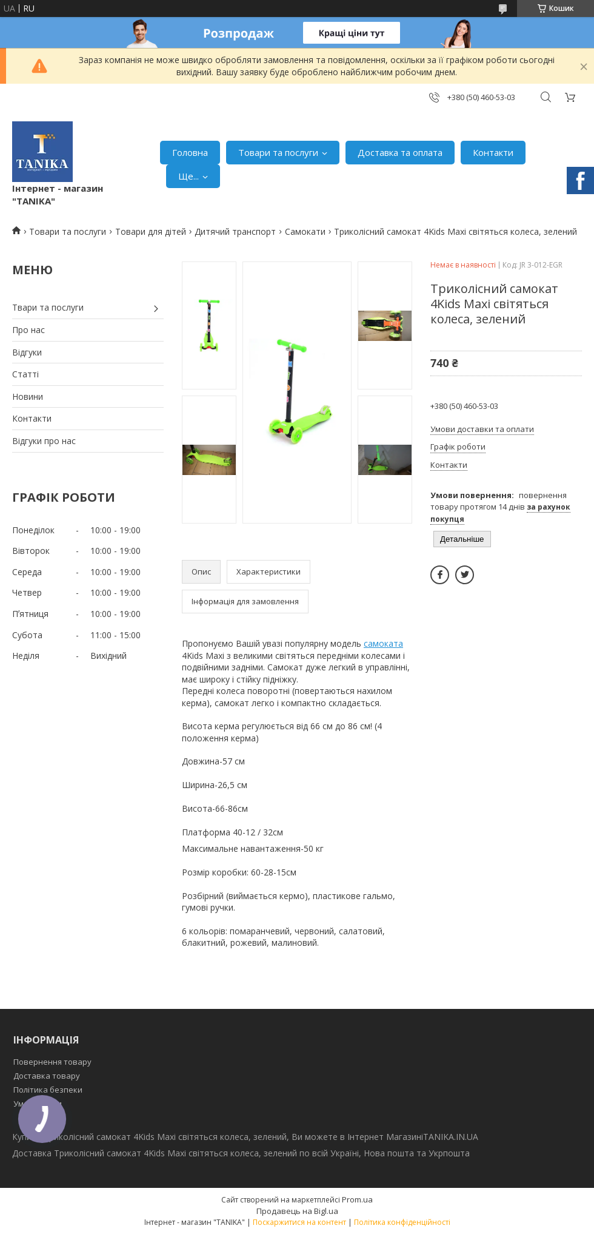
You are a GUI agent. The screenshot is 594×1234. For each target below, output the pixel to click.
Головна (190, 152)
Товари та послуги (278, 152)
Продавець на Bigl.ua (297, 1210)
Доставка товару (46, 1075)
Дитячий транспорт (235, 231)
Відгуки (27, 352)
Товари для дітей (150, 231)
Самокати (305, 231)
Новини (27, 396)
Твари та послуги (48, 307)
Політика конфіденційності (402, 1222)
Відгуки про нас (44, 441)
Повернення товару (52, 1061)
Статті (25, 374)
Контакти (493, 152)
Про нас (28, 329)
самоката (383, 643)
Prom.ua (357, 1199)
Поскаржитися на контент (299, 1222)
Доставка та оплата (400, 152)
